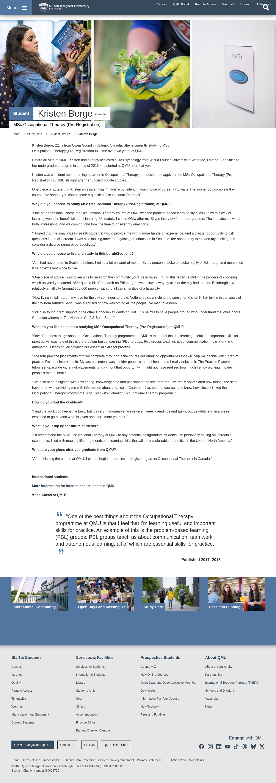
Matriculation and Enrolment (30, 714)
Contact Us (67, 745)
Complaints (196, 760)
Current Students (22, 722)
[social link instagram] (210, 746)
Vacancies (212, 698)
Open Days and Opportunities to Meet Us (168, 682)
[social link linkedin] (218, 746)
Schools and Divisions (220, 690)
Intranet (16, 674)
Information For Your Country (160, 698)
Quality (16, 682)
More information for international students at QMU (74, 486)
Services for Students (90, 666)
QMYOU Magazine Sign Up (32, 745)
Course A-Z (148, 666)
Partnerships (213, 674)
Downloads (148, 690)
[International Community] (39, 594)
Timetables (18, 698)
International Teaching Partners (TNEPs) (232, 682)
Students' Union (86, 690)
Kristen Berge (88, 134)
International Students (90, 674)
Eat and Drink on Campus (93, 730)
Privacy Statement (149, 760)
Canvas (16, 666)
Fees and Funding (153, 714)
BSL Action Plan (175, 760)
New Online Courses (154, 674)
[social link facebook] (201, 746)
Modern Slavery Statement (116, 760)
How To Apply (150, 706)
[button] (16, 11)
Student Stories (60, 134)
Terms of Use (31, 760)
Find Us (89, 745)
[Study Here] (171, 594)
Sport (79, 698)
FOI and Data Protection (79, 760)
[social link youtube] (227, 746)
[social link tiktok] (236, 746)
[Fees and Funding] (236, 594)
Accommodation (87, 714)
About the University (218, 666)
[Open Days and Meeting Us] (105, 594)
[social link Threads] (244, 746)
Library (80, 682)
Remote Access (21, 690)
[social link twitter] (262, 746)
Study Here (35, 134)
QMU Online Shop (116, 745)
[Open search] (266, 14)
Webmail (17, 706)
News (209, 706)
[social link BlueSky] (253, 746)
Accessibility (51, 760)
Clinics (80, 706)
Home (15, 134)
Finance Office (86, 722)
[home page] (78, 10)
